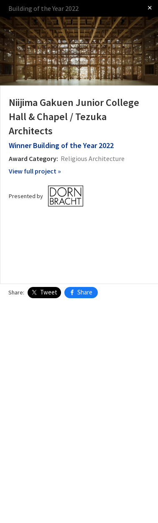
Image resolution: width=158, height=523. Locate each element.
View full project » (35, 171)
